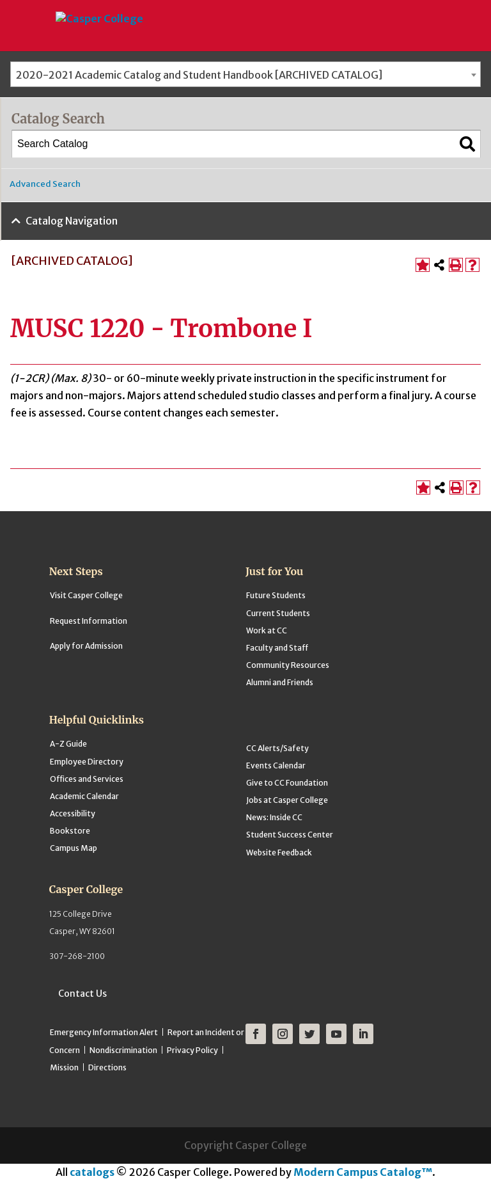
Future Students (276, 595)
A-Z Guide (68, 744)
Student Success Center (289, 834)
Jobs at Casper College (287, 800)
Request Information (88, 621)
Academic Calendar (84, 796)
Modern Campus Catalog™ (362, 1172)
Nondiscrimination (123, 1050)
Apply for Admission (86, 646)
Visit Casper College (86, 595)
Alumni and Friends (279, 682)
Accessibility (72, 813)
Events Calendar (276, 765)
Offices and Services (86, 779)
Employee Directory (86, 761)
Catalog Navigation (72, 220)
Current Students (278, 613)
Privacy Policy (192, 1050)
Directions (107, 1067)
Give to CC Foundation (287, 783)
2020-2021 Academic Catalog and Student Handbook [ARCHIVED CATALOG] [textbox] (199, 74)
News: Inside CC (274, 817)
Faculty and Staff (277, 648)
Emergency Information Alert (104, 1032)
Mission (64, 1067)
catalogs (92, 1172)
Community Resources (287, 665)
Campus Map (73, 848)
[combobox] (245, 74)
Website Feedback (279, 852)
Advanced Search (45, 183)
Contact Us (82, 993)
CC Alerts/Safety (277, 748)
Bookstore (70, 831)
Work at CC (266, 630)
